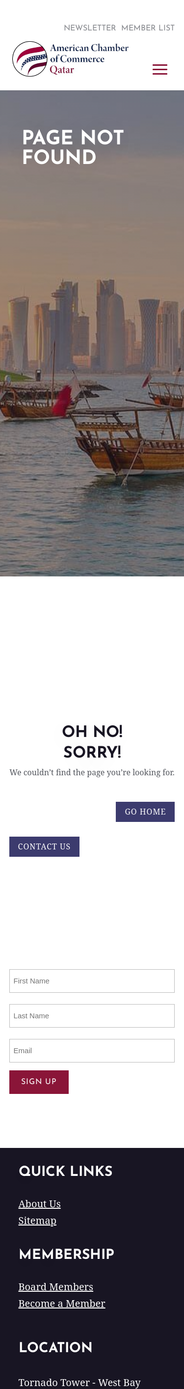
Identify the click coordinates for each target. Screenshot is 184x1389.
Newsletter (90, 28)
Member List (148, 28)
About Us (40, 1203)
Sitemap (37, 1220)
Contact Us (44, 846)
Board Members (56, 1286)
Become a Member (62, 1303)
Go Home (145, 811)
